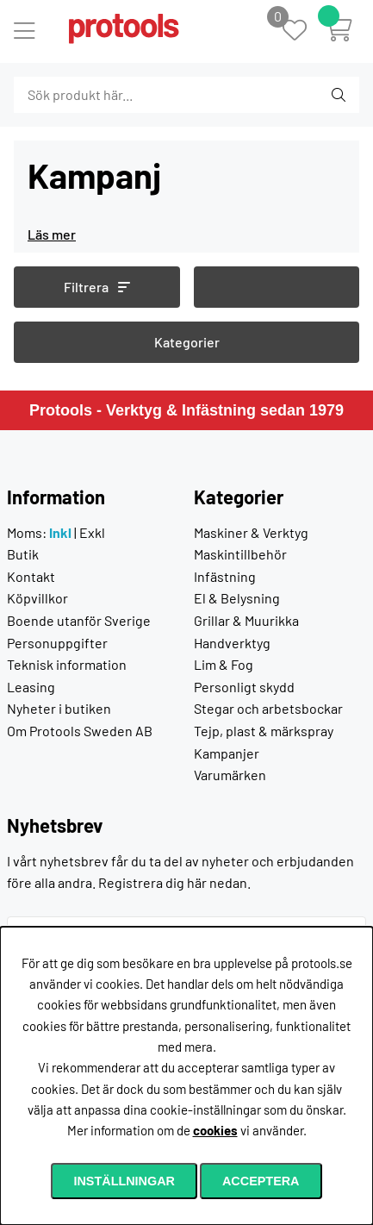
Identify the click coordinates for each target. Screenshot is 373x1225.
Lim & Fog (223, 664)
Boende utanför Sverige (79, 620)
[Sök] (107, 95)
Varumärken (230, 774)
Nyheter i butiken (59, 708)
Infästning (225, 576)
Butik (23, 554)
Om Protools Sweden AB (79, 730)
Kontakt (31, 576)
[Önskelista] (304, 31)
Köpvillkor (37, 598)
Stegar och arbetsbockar (268, 708)
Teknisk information (67, 664)
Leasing (31, 686)
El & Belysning (237, 598)
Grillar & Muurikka (246, 620)
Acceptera (261, 1181)
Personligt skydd (244, 686)
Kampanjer (226, 753)
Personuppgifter (57, 642)
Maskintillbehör (240, 554)
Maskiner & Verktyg (251, 532)
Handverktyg (232, 642)
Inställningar (124, 1181)
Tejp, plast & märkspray (263, 730)
